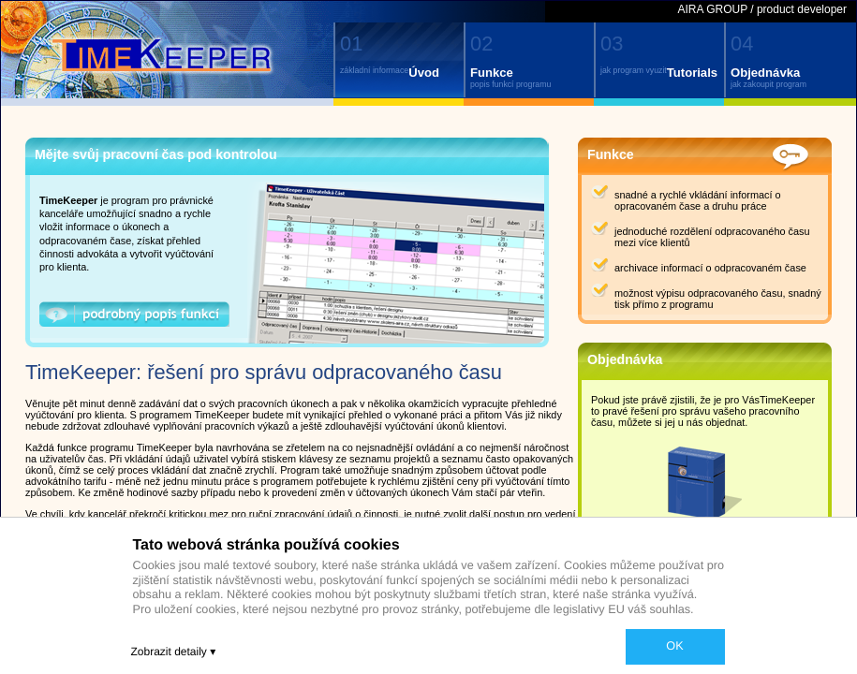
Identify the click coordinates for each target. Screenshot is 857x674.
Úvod (423, 73)
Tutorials (692, 73)
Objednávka (765, 73)
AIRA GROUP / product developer (762, 9)
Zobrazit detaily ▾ (173, 651)
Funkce (491, 73)
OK (674, 645)
